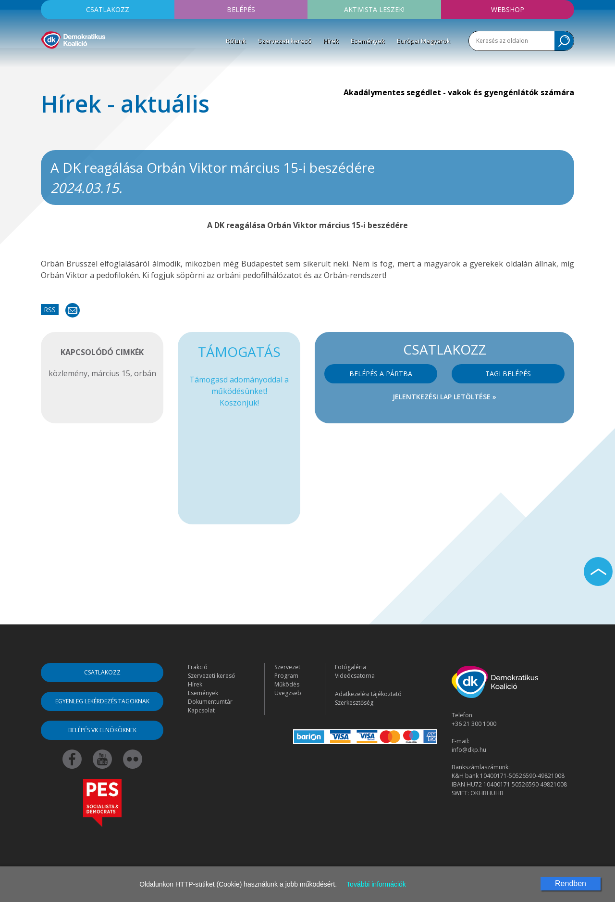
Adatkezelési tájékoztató (368, 694)
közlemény (68, 373)
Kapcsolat (201, 710)
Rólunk (236, 41)
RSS (50, 309)
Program (286, 676)
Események (368, 41)
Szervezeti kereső (284, 41)
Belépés (241, 9)
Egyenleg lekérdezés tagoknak (102, 701)
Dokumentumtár (210, 702)
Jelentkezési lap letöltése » (444, 396)
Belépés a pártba (380, 373)
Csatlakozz (107, 9)
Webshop (507, 9)
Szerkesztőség (354, 703)
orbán (145, 373)
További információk (376, 884)
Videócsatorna (355, 676)
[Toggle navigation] (47, 63)
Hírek (331, 41)
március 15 (110, 373)
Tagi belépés (508, 373)
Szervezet (287, 667)
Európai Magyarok (423, 41)
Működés (286, 684)
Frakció (198, 667)
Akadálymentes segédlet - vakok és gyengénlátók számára (459, 92)
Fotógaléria (350, 667)
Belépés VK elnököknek (102, 730)
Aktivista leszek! (374, 9)
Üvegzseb (287, 693)
